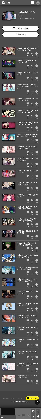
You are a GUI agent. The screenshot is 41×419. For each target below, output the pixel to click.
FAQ (13, 398)
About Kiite (5, 398)
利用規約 (20, 398)
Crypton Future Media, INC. (21, 401)
